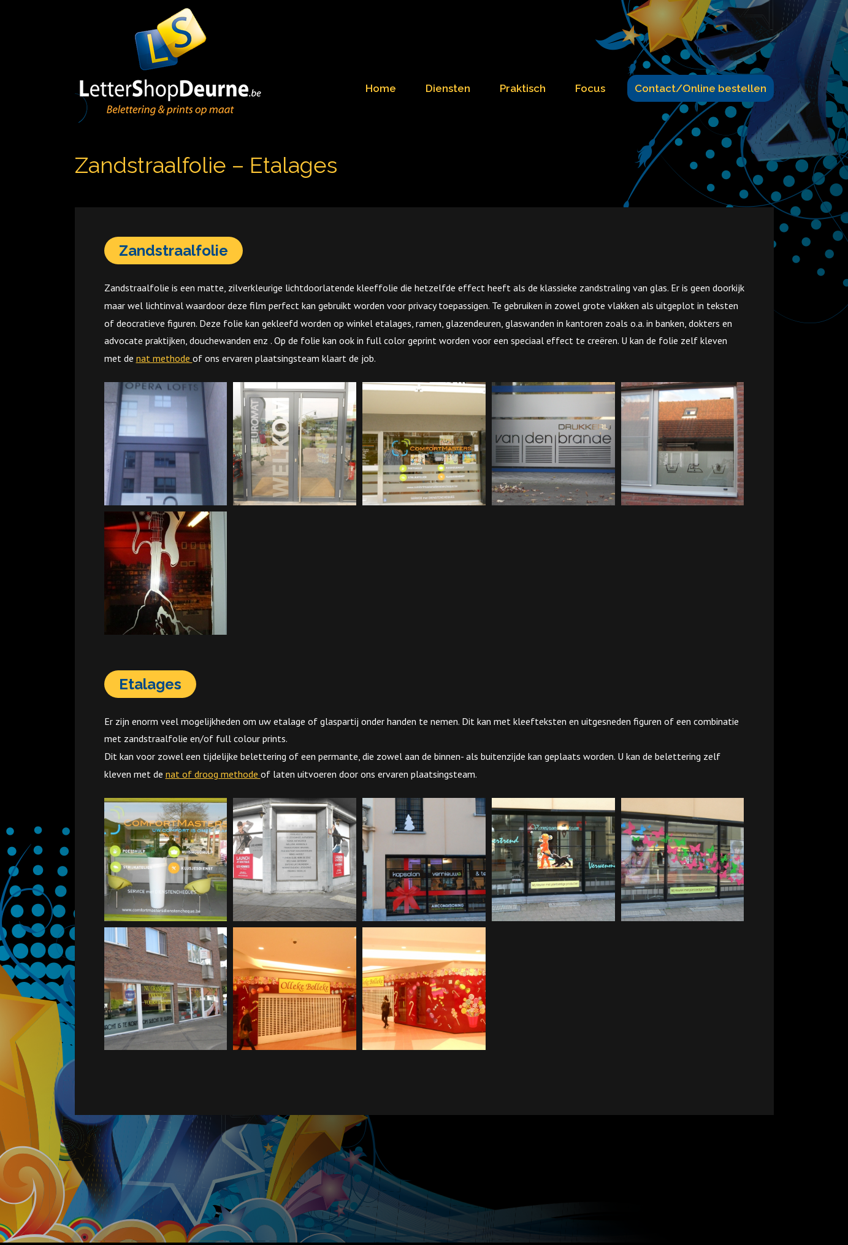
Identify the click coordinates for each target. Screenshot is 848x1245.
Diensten (448, 88)
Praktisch (523, 88)
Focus (590, 88)
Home (380, 88)
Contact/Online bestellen (700, 88)
